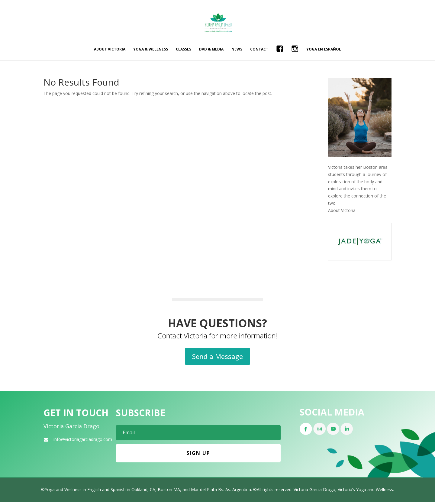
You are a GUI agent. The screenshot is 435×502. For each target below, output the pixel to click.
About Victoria (109, 49)
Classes (183, 49)
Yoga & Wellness (150, 49)
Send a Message (217, 356)
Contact (259, 49)
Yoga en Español (323, 49)
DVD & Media (211, 49)
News (236, 49)
